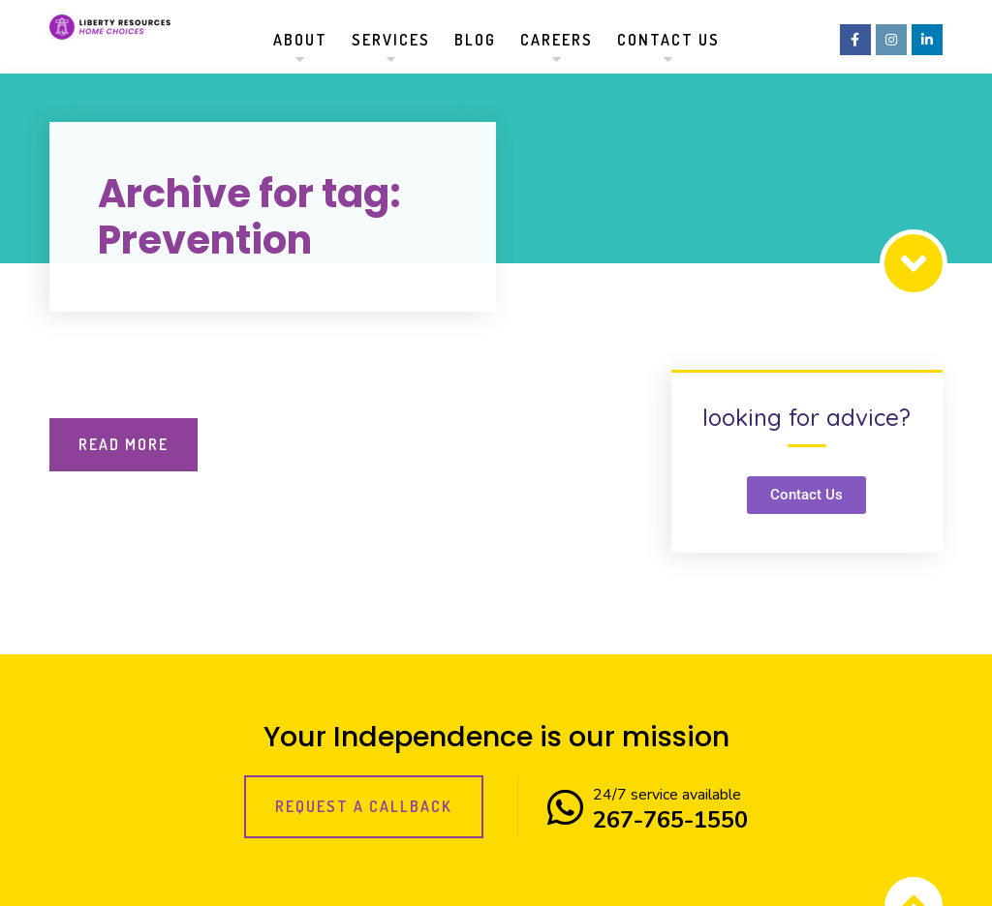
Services (391, 39)
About (300, 39)
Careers (556, 39)
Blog (475, 39)
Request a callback (363, 806)
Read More (123, 444)
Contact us (668, 39)
